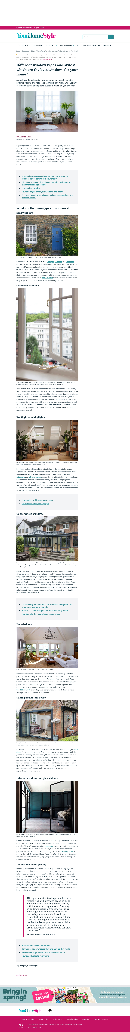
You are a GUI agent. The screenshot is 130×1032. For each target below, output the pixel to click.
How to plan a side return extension (37, 500)
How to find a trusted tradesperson (37, 945)
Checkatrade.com (23, 690)
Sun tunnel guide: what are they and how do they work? (46, 949)
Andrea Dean (21, 975)
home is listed (47, 278)
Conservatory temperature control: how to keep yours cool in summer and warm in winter (47, 605)
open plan (49, 846)
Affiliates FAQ (47, 59)
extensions (20, 477)
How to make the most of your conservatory (41, 614)
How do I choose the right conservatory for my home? (45, 610)
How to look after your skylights (35, 503)
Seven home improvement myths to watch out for (43, 952)
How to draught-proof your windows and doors (42, 192)
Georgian (50, 262)
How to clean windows (31, 188)
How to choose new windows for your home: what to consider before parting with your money (45, 177)
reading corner (67, 851)
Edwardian (70, 262)
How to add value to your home (35, 956)
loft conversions (35, 477)
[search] (110, 37)
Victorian (58, 262)
